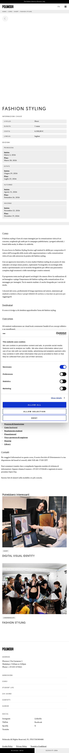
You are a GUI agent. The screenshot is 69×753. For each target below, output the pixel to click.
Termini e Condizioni (39, 746)
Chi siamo (34, 694)
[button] (60, 6)
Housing (7, 441)
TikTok (5, 722)
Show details (56, 398)
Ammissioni (34, 675)
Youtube (5, 730)
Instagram (6, 719)
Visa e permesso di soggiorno (16, 438)
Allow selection (34, 411)
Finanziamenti (10, 434)
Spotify (5, 726)
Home (4, 11)
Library (7, 444)
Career (34, 706)
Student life (34, 687)
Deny (34, 418)
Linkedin (38, 719)
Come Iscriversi (10, 428)
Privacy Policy (21, 746)
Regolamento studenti (13, 431)
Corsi (10, 11)
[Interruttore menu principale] (65, 6)
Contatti (34, 700)
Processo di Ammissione (14, 424)
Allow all (34, 405)
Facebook (38, 722)
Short (16, 11)
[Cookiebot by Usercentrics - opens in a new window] (56, 333)
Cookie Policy (7, 746)
